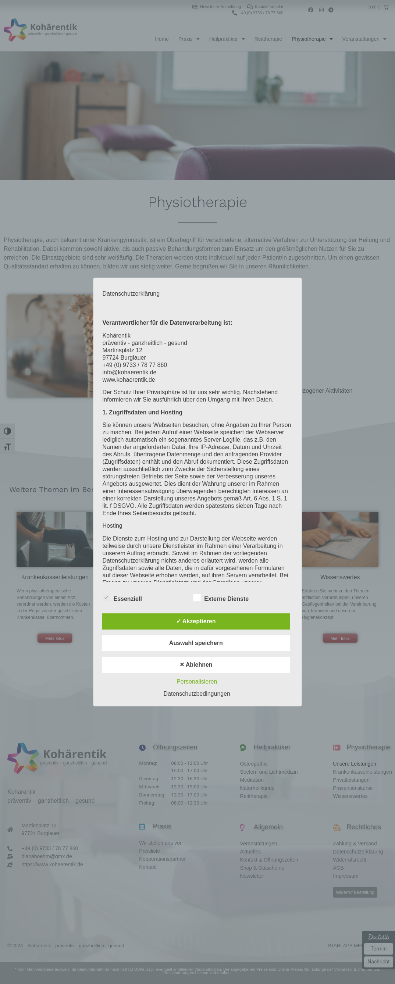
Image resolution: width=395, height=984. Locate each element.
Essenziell (122, 597)
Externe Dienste (221, 597)
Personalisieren (197, 681)
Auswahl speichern (196, 643)
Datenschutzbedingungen (197, 694)
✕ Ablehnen (196, 665)
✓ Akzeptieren (196, 621)
